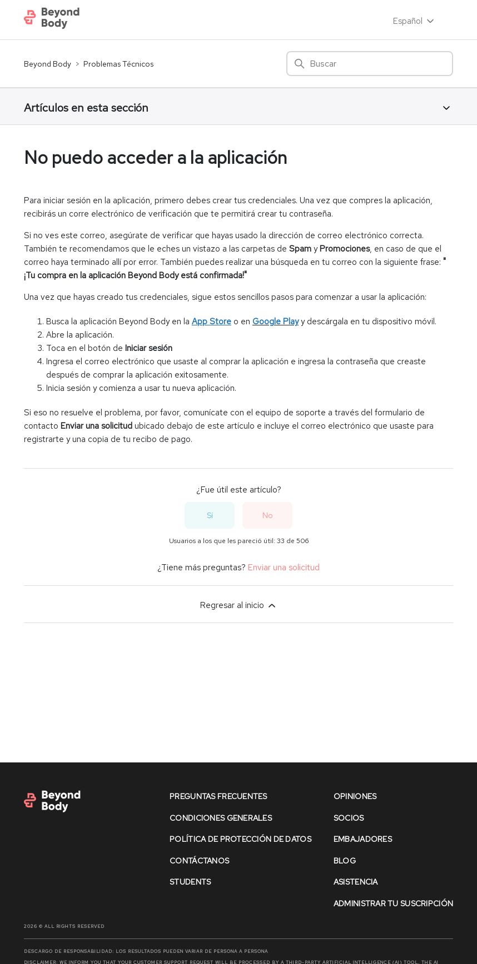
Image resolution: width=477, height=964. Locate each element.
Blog (345, 861)
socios (349, 818)
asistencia (356, 882)
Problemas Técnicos (118, 64)
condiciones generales (221, 818)
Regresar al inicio (238, 605)
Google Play (275, 321)
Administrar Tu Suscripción (393, 903)
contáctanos (199, 861)
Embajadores (363, 839)
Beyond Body (47, 64)
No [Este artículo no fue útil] (267, 515)
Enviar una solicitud (284, 567)
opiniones (355, 796)
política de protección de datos (240, 839)
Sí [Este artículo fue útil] (210, 515)
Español (414, 21)
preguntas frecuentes (218, 796)
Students (190, 882)
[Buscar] (369, 63)
